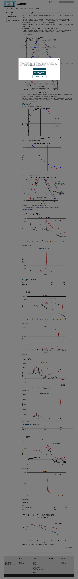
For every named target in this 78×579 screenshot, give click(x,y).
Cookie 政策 (31, 65)
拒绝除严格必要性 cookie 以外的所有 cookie (39, 73)
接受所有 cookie (39, 68)
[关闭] (58, 59)
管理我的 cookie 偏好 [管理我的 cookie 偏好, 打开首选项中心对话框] (39, 76)
